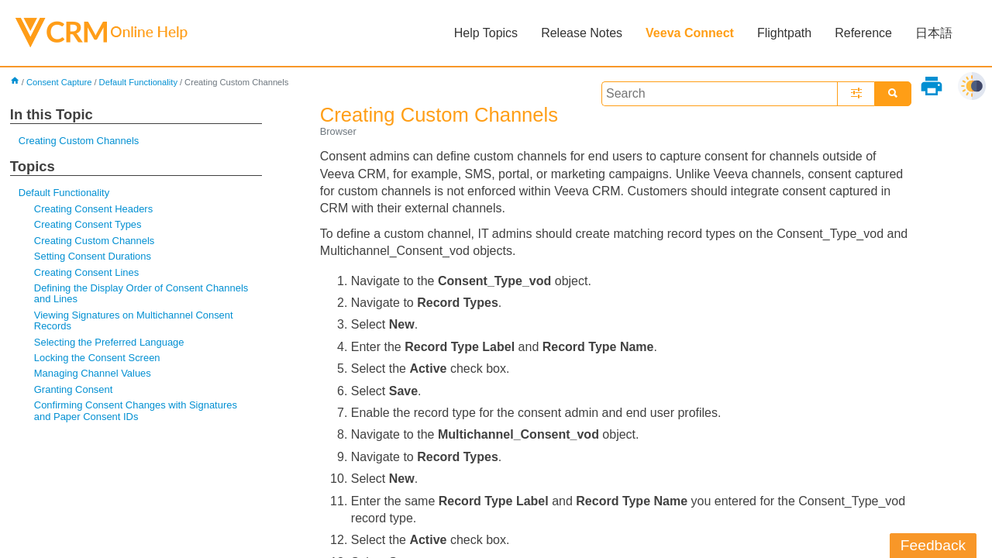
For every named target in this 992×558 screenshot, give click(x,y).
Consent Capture (59, 82)
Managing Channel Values (92, 373)
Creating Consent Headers (93, 209)
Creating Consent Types (88, 224)
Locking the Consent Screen (97, 357)
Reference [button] (863, 33)
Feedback (933, 545)
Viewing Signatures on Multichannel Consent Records (133, 320)
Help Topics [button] (486, 33)
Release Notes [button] (581, 33)
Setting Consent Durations (92, 256)
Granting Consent (73, 389)
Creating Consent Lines (86, 272)
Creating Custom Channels (79, 140)
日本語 (933, 33)
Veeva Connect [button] (690, 33)
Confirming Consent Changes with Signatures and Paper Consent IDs (135, 410)
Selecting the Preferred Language (109, 342)
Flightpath (784, 33)
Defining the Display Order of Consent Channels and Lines (141, 293)
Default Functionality (138, 82)
